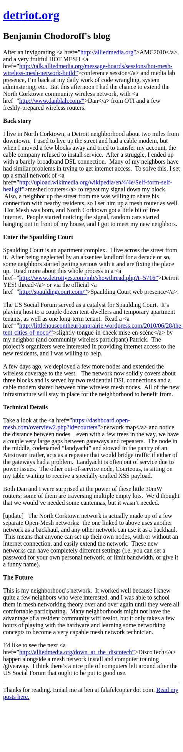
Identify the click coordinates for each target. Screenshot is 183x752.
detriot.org (31, 15)
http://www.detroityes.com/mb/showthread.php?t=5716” (88, 278)
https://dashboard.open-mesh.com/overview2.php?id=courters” (66, 423)
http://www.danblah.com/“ (52, 100)
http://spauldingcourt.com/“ (53, 291)
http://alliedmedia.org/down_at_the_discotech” (77, 652)
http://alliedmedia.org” (108, 52)
